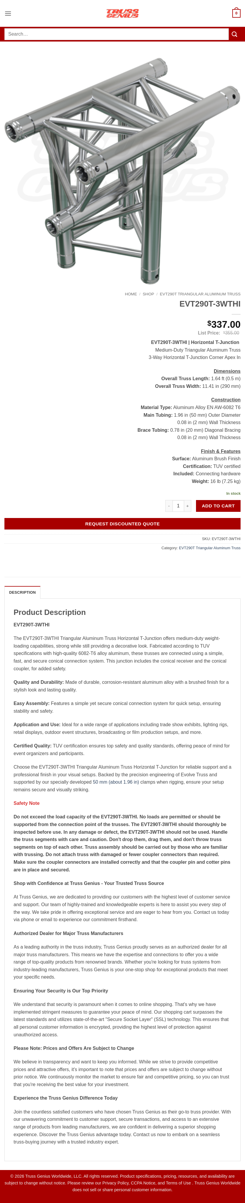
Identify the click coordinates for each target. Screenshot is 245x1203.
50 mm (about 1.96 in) (116, 782)
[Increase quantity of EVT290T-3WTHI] (187, 506)
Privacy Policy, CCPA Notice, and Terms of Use (147, 1183)
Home (131, 294)
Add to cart (218, 505)
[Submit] (235, 34)
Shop (148, 294)
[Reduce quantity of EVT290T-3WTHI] (168, 506)
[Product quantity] (178, 506)
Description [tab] (22, 592)
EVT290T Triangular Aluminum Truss (200, 294)
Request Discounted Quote (122, 523)
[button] (8, 13)
